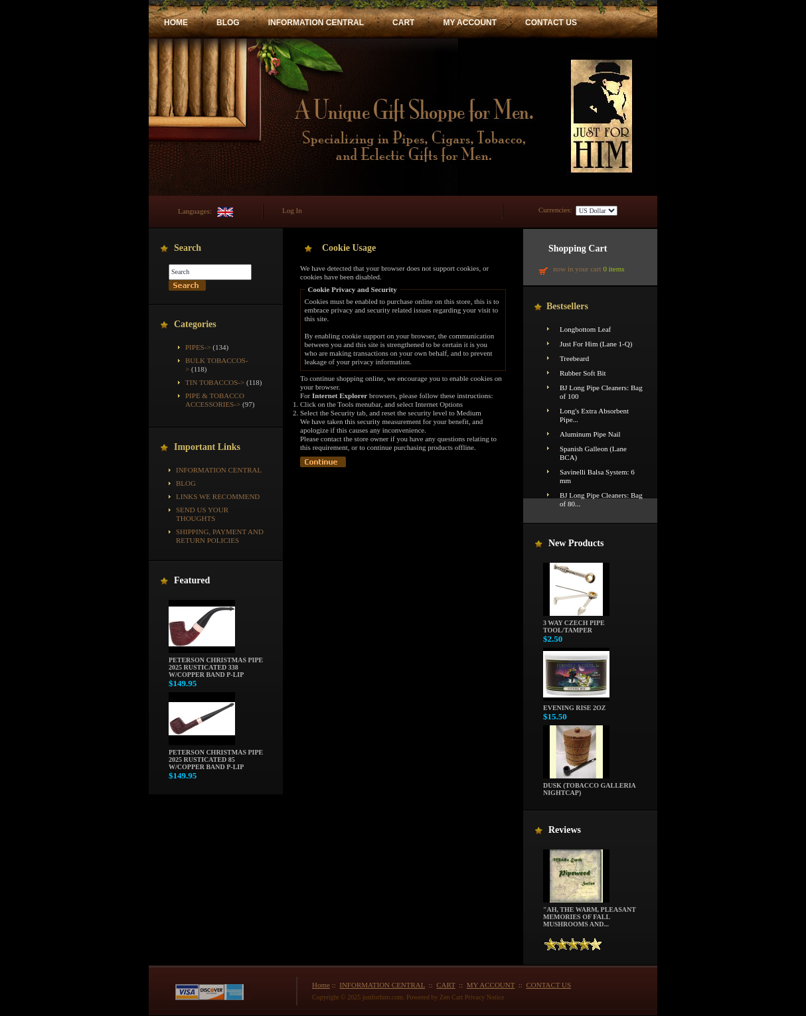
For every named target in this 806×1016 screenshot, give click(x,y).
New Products (576, 543)
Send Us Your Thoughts (202, 514)
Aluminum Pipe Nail (590, 434)
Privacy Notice (485, 997)
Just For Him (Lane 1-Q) (596, 344)
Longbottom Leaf (585, 329)
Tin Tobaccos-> (214, 382)
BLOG (228, 22)
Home (321, 985)
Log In (292, 210)
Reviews (564, 830)
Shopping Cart (577, 249)
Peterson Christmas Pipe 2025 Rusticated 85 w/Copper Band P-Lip (216, 756)
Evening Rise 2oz (576, 704)
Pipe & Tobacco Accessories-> (214, 400)
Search (187, 248)
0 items (613, 269)
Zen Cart (451, 997)
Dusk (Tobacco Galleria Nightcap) (589, 786)
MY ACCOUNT (470, 22)
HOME (176, 22)
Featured (192, 580)
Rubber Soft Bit (583, 373)
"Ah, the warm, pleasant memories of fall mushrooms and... (589, 914)
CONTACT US (551, 22)
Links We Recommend (218, 496)
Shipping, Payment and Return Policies (220, 536)
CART (403, 22)
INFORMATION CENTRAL (316, 22)
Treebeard (574, 358)
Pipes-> (198, 347)
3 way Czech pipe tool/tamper (576, 623)
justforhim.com (383, 997)
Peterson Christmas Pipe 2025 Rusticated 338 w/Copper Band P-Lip (216, 664)
